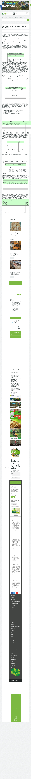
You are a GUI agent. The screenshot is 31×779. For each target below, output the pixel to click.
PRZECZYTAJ (12, 239)
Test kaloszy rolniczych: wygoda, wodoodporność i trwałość (15, 360)
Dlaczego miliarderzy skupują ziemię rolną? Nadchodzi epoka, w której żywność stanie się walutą (15, 385)
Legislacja (12, 622)
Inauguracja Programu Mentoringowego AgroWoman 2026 (14, 380)
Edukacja (12, 607)
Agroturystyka (13, 595)
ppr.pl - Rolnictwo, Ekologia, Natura (14, 215)
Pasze (12, 632)
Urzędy (12, 661)
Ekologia (12, 609)
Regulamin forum (14, 688)
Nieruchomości (13, 628)
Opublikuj (19, 294)
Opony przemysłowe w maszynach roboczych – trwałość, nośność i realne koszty (15, 369)
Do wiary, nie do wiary (14, 603)
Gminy (12, 614)
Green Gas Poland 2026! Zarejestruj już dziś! (15, 373)
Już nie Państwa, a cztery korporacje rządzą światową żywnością (15, 389)
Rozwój (12, 653)
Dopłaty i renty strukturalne (15, 601)
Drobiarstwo (11, 17)
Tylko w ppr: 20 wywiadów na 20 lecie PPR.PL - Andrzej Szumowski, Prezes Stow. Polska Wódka (15, 340)
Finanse (12, 613)
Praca (12, 634)
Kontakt (12, 680)
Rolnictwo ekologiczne (14, 649)
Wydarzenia (13, 667)
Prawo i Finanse (13, 638)
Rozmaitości (13, 651)
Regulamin (13, 691)
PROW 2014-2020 (14, 645)
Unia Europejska (13, 659)
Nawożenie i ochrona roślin (15, 626)
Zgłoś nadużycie (14, 311)
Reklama (16, 680)
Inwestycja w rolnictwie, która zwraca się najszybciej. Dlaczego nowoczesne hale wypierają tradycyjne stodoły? (15, 355)
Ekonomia (12, 611)
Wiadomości (13, 665)
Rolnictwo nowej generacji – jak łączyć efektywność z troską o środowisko (15, 364)
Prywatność (13, 684)
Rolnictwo (6, 17)
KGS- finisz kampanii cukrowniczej (14, 393)
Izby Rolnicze (13, 618)
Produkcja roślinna (14, 640)
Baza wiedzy (13, 599)
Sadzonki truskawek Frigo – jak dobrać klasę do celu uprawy (15, 376)
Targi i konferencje (14, 655)
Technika (12, 657)
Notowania (12, 630)
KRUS (12, 620)
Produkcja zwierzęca (14, 642)
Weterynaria (13, 663)
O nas (17, 691)
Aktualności (12, 597)
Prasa (12, 636)
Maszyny (12, 624)
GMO (11, 616)
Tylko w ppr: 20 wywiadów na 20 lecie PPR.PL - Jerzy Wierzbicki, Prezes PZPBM (15, 350)
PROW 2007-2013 (14, 643)
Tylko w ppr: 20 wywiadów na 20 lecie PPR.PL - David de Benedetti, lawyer (15, 345)
